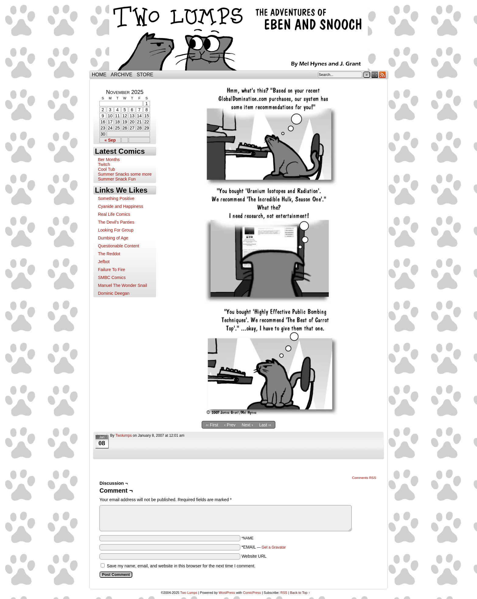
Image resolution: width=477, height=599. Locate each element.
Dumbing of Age (113, 238)
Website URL (254, 556)
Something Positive (116, 198)
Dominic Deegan (114, 293)
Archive (121, 74)
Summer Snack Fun (117, 179)
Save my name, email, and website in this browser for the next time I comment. (181, 565)
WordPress (227, 592)
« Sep (110, 140)
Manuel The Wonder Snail (122, 285)
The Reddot (109, 253)
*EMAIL (264, 547)
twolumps (123, 435)
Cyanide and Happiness (120, 206)
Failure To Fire (111, 269)
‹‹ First (212, 424)
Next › (247, 424)
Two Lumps (238, 37)
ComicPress (252, 592)
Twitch (104, 164)
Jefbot (104, 261)
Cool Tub (106, 169)
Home (99, 74)
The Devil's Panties (116, 222)
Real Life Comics (114, 214)
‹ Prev (229, 424)
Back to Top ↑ (300, 592)
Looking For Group (116, 230)
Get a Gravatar (274, 547)
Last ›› (265, 424)
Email (375, 74)
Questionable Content (118, 245)
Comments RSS (364, 478)
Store (145, 74)
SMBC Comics (112, 277)
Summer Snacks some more (125, 174)
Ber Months (109, 159)
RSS (382, 74)
